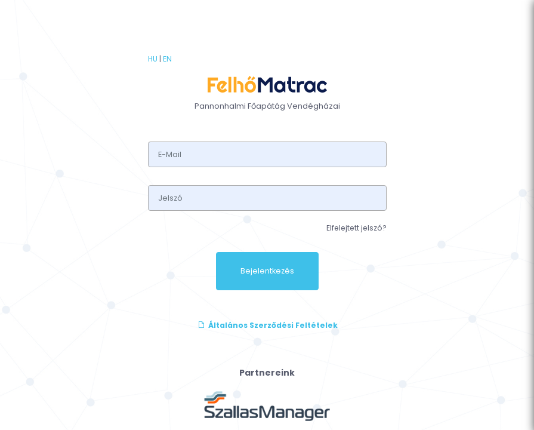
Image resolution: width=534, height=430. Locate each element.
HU (153, 59)
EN (167, 59)
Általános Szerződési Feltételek (267, 325)
